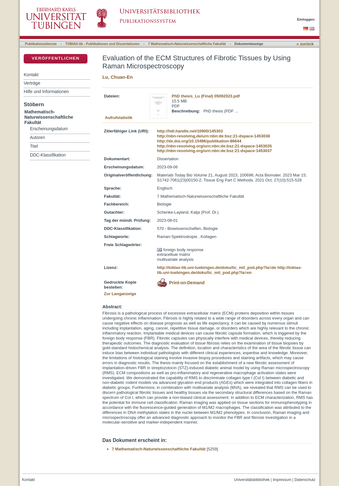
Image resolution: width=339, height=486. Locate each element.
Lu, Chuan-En (117, 77)
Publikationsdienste (41, 44)
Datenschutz (304, 480)
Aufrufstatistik (118, 117)
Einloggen (306, 19)
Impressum (282, 480)
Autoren (37, 137)
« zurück (305, 44)
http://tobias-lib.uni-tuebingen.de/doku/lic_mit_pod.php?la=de (216, 267)
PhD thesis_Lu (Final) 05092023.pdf (206, 96)
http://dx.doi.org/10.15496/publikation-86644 (199, 141)
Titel (34, 146)
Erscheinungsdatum (49, 128)
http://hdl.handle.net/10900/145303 (190, 131)
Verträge (32, 83)
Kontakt (31, 74)
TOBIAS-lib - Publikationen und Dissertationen (102, 44)
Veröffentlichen (55, 58)
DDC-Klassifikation (48, 155)
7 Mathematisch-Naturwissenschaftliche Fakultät (187, 44)
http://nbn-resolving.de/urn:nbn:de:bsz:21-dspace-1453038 (213, 136)
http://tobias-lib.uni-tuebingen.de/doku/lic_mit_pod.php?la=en (229, 270)
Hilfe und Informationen (46, 91)
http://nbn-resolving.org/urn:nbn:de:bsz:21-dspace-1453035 (214, 146)
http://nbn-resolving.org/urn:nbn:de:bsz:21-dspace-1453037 (214, 150)
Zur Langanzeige (120, 293)
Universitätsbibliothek (252, 480)
